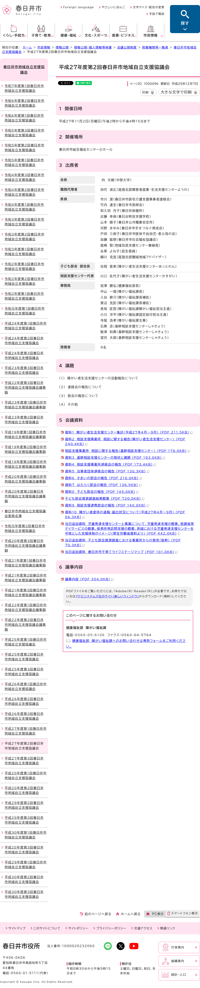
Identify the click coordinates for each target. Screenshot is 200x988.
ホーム (27, 47)
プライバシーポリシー (111, 928)
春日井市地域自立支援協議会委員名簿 (25, 514)
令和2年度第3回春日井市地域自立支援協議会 (24, 266)
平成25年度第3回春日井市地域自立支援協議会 (24, 672)
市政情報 (43, 47)
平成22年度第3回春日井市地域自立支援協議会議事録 (25, 387)
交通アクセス (143, 928)
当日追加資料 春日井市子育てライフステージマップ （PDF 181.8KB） (121, 551)
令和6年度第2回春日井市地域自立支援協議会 (24, 103)
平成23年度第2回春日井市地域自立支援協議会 (24, 420)
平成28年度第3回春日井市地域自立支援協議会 (24, 850)
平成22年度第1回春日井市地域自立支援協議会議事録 (26, 607)
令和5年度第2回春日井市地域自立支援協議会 (24, 148)
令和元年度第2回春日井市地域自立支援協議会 (25, 528)
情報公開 (62, 47)
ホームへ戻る (131, 914)
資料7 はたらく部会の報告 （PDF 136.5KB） (103, 484)
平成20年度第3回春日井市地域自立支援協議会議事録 (25, 545)
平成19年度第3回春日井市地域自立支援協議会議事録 (26, 464)
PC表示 (158, 913)
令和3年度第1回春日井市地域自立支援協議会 (24, 252)
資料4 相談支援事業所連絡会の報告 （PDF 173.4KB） (110, 464)
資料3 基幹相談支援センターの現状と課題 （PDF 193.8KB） (115, 457)
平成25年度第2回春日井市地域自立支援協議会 (24, 657)
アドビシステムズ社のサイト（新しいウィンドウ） (107, 596)
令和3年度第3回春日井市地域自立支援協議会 (24, 222)
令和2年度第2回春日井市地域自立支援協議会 (24, 281)
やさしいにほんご (113, 7)
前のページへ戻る (98, 914)
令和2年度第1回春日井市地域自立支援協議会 (24, 296)
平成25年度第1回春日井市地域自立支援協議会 (26, 642)
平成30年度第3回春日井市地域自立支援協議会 (24, 894)
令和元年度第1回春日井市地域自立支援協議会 (25, 311)
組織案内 (177, 961)
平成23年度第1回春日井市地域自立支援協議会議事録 (26, 405)
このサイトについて (47, 928)
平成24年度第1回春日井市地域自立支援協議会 (26, 326)
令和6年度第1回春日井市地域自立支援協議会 (24, 118)
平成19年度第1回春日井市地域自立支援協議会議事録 (25, 435)
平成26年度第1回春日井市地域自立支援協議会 (26, 686)
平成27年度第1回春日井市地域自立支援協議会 (26, 731)
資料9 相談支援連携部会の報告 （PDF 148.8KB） (107, 505)
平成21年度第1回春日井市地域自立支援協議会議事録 (25, 563)
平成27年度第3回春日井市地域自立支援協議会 (24, 761)
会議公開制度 (127, 47)
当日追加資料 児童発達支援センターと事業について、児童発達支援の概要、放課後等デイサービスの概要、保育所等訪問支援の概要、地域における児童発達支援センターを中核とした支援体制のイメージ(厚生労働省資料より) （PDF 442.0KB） (129, 528)
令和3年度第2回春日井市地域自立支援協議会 (24, 237)
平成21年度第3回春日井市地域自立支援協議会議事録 (26, 593)
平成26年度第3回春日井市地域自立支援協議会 (24, 716)
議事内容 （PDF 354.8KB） (89, 579)
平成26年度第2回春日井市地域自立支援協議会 (24, 701)
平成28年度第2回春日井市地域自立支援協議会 (24, 790)
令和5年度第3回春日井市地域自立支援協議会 (24, 133)
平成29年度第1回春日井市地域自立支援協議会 (26, 865)
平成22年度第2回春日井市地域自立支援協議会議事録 (25, 624)
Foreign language (78, 7)
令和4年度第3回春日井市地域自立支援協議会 (24, 177)
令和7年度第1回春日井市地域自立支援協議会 (24, 88)
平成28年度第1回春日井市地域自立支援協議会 (26, 776)
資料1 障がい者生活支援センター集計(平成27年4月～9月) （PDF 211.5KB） (129, 432)
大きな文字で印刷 (176, 92)
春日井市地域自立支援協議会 (24, 69)
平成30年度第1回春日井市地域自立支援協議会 (26, 835)
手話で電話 (156, 13)
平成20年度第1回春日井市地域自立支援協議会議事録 (26, 479)
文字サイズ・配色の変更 (148, 7)
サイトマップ (17, 928)
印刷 (145, 92)
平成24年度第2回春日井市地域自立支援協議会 (24, 341)
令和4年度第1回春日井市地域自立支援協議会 (24, 207)
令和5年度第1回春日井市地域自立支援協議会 (24, 162)
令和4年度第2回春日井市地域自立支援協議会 (24, 192)
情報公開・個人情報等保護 (93, 47)
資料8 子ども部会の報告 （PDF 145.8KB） (102, 491)
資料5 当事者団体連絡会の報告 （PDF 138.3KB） (107, 471)
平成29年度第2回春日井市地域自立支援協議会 (24, 805)
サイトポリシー (78, 928)
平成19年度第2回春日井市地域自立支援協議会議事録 (26, 449)
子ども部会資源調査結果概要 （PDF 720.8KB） (104, 498)
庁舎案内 (177, 947)
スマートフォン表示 (184, 913)
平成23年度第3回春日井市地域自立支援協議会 (24, 370)
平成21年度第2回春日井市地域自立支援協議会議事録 (26, 578)
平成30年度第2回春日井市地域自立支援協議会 (24, 879)
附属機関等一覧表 (155, 47)
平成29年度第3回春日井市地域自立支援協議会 (24, 820)
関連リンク (167, 928)
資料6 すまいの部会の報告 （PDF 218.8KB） (103, 478)
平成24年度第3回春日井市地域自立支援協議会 (24, 355)
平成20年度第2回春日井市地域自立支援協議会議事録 (25, 496)
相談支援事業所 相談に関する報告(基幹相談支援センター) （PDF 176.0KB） (127, 450)
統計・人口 (178, 974)
